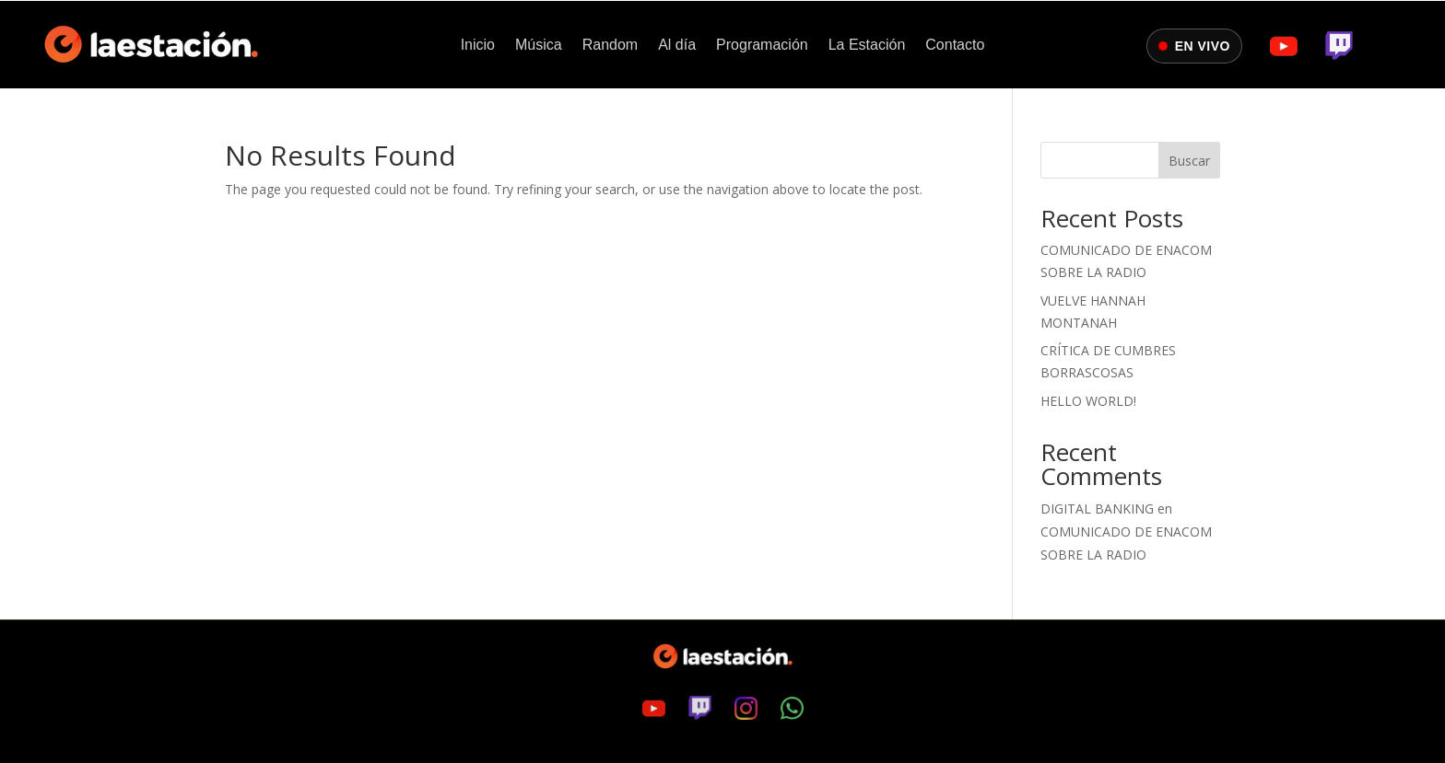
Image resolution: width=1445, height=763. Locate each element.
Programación (762, 45)
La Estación (867, 45)
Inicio (478, 45)
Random (610, 45)
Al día (677, 45)
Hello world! (1088, 401)
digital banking (1097, 508)
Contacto (954, 45)
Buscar (1189, 160)
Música (538, 45)
